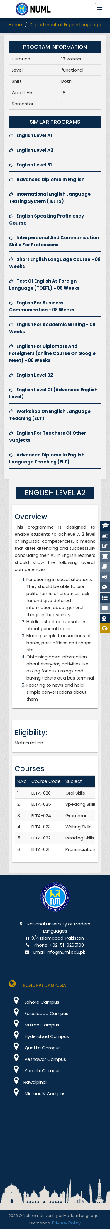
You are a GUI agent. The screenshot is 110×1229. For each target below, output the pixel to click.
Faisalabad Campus (38, 1013)
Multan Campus (34, 1025)
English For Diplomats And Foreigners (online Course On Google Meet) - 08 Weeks (52, 353)
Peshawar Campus (37, 1059)
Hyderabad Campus (39, 1036)
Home (15, 24)
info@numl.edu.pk (66, 952)
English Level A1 (30, 135)
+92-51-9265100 (67, 945)
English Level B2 (31, 375)
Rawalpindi (28, 1082)
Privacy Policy (66, 1223)
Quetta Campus (35, 1048)
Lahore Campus (34, 1002)
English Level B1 (30, 165)
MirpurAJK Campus (37, 1093)
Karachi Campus (35, 1071)
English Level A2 (31, 150)
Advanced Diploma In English (46, 179)
